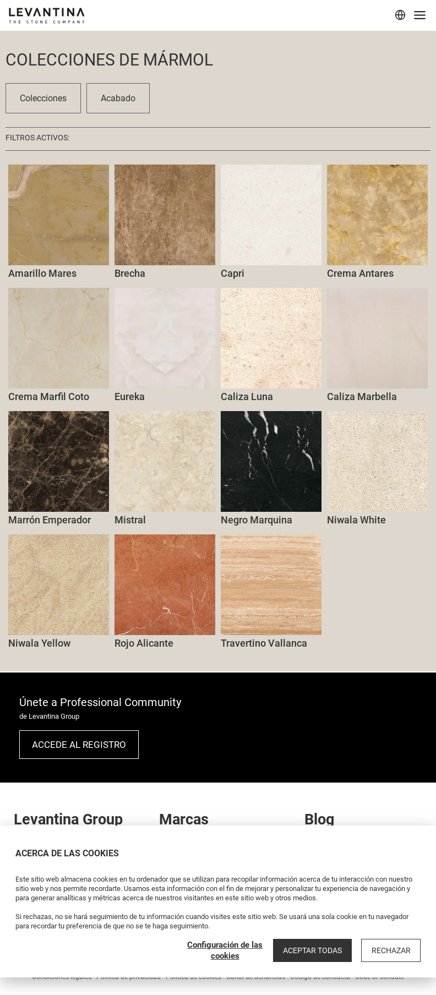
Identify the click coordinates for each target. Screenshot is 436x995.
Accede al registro (79, 744)
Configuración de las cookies (228, 950)
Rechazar (391, 950)
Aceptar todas (314, 950)
